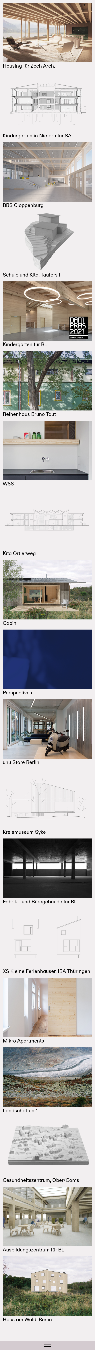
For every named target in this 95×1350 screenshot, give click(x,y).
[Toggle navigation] (47, 1345)
